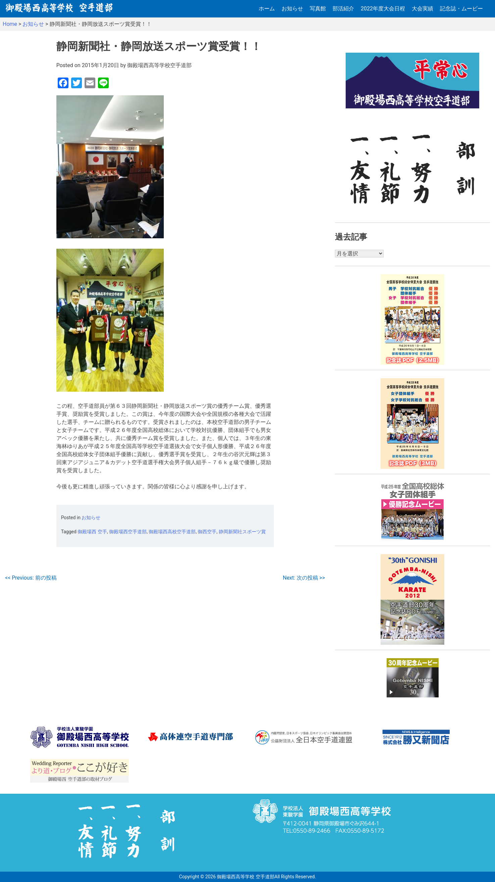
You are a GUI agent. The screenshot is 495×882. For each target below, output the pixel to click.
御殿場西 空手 (92, 531)
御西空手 (207, 531)
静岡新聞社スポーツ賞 (242, 531)
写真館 (318, 8)
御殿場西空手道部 (128, 531)
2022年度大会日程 (383, 8)
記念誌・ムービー (461, 8)
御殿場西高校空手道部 (172, 531)
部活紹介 (343, 8)
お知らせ (292, 8)
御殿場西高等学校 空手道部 (245, 876)
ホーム (267, 8)
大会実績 (422, 8)
